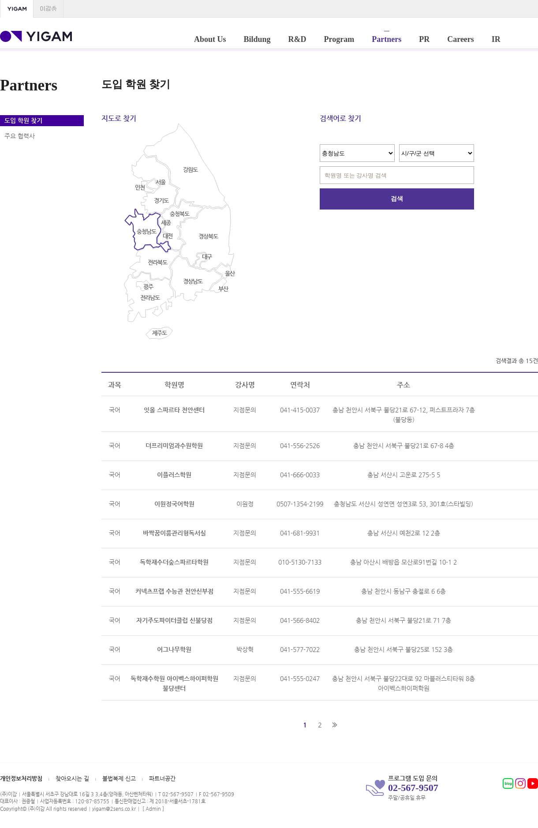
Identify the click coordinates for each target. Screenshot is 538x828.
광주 (148, 286)
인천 (140, 187)
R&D (297, 37)
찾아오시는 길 (72, 778)
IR (496, 37)
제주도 (159, 333)
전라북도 (157, 262)
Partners (386, 37)
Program (339, 37)
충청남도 (146, 231)
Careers (460, 37)
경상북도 (208, 236)
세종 (166, 222)
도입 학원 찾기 (23, 120)
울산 (230, 273)
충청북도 (179, 213)
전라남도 (150, 297)
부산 (223, 288)
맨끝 (334, 724)
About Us (210, 37)
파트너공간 (162, 778)
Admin (153, 809)
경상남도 (192, 281)
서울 (160, 182)
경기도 (161, 200)
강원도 (190, 169)
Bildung (257, 37)
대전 (167, 235)
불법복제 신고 (119, 778)
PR (424, 37)
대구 (207, 256)
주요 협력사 (19, 135)
